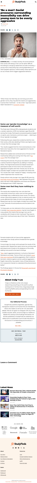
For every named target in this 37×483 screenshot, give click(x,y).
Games (2, 467)
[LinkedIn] (24, 448)
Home (1, 5)
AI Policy (2, 463)
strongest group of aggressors (9, 179)
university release (19, 104)
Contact (2, 461)
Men (5, 5)
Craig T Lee (5, 23)
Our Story (2, 454)
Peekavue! (3, 473)
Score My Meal (23, 463)
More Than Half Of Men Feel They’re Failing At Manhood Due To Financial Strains (22, 406)
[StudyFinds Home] (19, 2)
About (2, 451)
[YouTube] (15, 448)
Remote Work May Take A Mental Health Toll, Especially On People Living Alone (23, 391)
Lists (21, 454)
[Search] (35, 1)
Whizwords (3, 475)
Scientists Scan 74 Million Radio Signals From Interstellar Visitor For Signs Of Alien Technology (22, 414)
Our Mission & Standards (6, 459)
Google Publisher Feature (26, 456)
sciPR (21, 461)
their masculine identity (14, 210)
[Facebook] (18, 448)
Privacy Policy (8, 481)
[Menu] (1, 1)
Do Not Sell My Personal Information (24, 481)
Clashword (3, 470)
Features (22, 451)
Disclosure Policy (14, 481)
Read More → (18, 325)
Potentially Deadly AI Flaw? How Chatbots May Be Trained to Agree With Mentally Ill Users (23, 399)
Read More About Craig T (13, 294)
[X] (21, 448)
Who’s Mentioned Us (25, 459)
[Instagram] (13, 448)
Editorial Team (4, 456)
